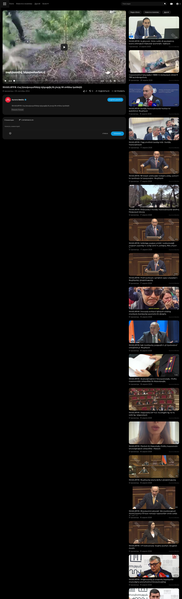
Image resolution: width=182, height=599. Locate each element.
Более (79, 3)
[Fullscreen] (132, 81)
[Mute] (124, 81)
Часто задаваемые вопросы (13, 71)
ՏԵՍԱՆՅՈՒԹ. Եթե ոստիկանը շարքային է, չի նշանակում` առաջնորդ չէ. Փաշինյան (157, 306)
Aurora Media (50, 100)
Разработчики (8, 82)
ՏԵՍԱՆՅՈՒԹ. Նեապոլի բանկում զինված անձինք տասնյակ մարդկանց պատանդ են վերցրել (157, 277)
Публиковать (127, 133)
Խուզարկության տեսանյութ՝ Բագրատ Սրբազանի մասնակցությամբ (155, 576)
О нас (5, 79)
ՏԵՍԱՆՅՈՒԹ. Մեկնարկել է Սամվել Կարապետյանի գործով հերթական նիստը (156, 187)
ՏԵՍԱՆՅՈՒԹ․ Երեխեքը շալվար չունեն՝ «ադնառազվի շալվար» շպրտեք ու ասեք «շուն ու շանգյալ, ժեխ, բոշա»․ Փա (158, 217)
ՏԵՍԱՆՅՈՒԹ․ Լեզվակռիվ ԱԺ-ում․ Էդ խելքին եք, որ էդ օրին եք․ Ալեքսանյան (157, 366)
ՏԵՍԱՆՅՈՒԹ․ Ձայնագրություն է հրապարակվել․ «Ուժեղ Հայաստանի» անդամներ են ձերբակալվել (154, 337)
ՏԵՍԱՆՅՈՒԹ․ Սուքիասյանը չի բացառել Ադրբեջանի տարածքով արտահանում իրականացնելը (155, 516)
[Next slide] (176, 12)
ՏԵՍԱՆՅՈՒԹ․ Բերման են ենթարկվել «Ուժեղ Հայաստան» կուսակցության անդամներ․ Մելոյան (157, 396)
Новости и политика (57, 3)
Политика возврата (9, 68)
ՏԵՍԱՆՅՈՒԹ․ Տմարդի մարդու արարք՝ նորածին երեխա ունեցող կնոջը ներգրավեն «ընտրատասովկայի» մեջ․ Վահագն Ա (157, 546)
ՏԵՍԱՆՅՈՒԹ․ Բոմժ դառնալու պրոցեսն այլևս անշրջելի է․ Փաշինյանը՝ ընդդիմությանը (157, 246)
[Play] (37, 81)
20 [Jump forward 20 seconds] (120, 80)
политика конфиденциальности (14, 76)
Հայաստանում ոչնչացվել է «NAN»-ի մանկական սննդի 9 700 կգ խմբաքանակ (156, 68)
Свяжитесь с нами (14, 79)
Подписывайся (125, 100)
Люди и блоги (41, 3)
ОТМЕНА (114, 133)
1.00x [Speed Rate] (116, 81)
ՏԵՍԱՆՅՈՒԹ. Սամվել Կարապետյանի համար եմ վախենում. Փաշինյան (157, 97)
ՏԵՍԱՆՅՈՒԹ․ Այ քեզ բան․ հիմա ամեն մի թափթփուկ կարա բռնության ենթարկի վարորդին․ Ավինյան (155, 39)
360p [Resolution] (128, 81)
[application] (84, 47)
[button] (177, 3)
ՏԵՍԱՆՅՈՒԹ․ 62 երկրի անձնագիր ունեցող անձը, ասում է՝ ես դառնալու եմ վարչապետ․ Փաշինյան (157, 157)
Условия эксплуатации (11, 73)
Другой (70, 3)
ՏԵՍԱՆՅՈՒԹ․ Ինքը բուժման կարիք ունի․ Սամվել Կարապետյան (155, 127)
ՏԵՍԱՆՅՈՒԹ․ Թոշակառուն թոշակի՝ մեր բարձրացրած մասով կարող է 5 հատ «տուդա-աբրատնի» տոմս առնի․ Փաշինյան (158, 456)
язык (15, 82)
